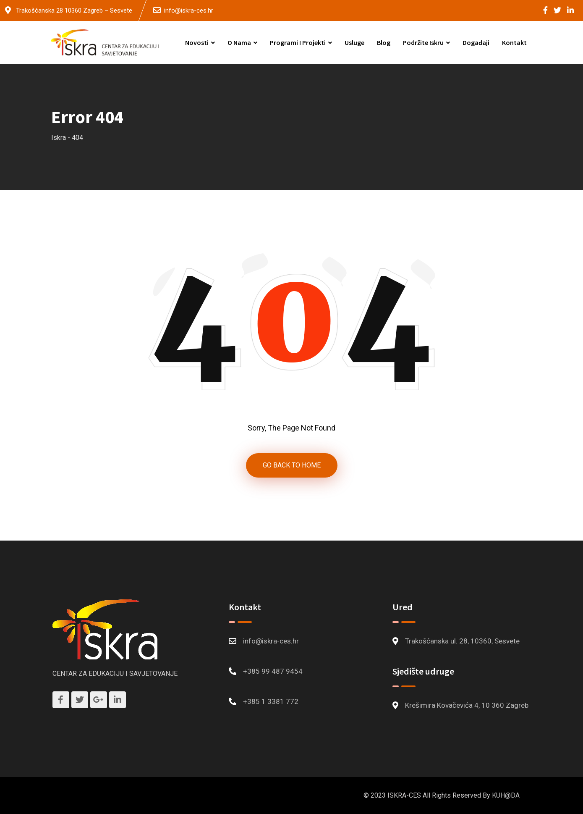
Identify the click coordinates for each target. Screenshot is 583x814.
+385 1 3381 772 (270, 701)
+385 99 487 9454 (273, 671)
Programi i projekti (298, 42)
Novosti (197, 42)
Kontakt (514, 42)
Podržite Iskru (423, 42)
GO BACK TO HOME (292, 465)
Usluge (354, 42)
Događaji (476, 42)
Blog (383, 42)
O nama (239, 42)
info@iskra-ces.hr (188, 10)
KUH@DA (506, 795)
